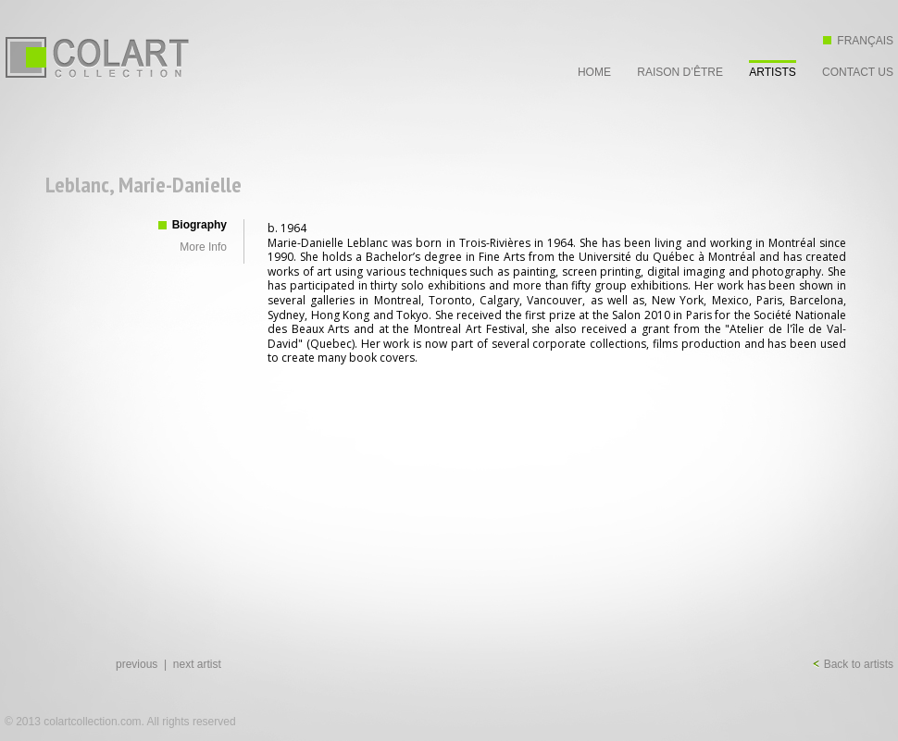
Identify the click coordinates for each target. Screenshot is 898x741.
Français (858, 40)
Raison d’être (680, 72)
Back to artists (852, 664)
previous (136, 664)
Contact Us (857, 72)
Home (594, 72)
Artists (772, 72)
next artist (197, 664)
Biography (199, 224)
